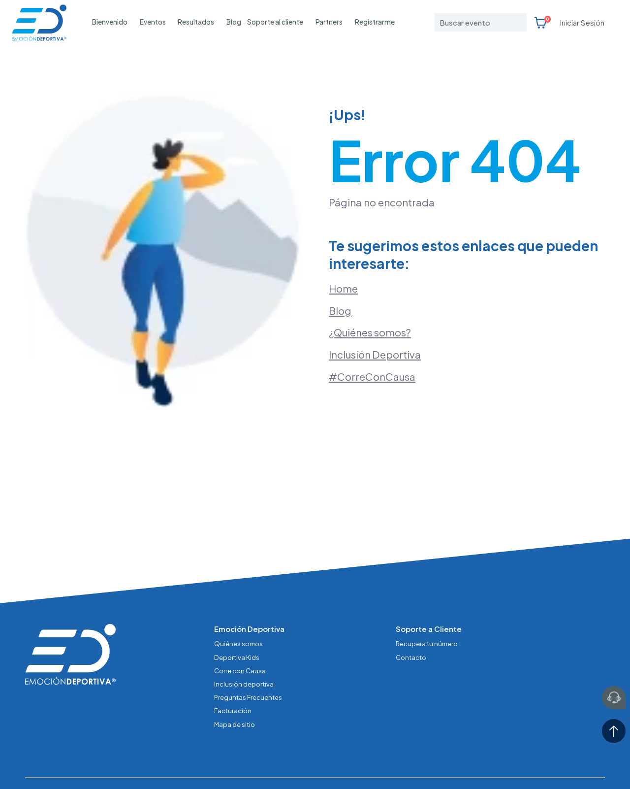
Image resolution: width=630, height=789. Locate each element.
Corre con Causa (240, 642)
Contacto (411, 629)
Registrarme (375, 22)
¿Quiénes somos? (370, 318)
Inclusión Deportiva (375, 341)
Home (343, 273)
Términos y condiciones (292, 764)
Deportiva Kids (236, 629)
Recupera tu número (427, 616)
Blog (233, 22)
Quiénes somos (238, 616)
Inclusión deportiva (244, 655)
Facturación (233, 681)
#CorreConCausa (372, 363)
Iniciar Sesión (582, 22)
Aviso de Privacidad (214, 764)
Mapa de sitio (234, 694)
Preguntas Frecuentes (248, 668)
